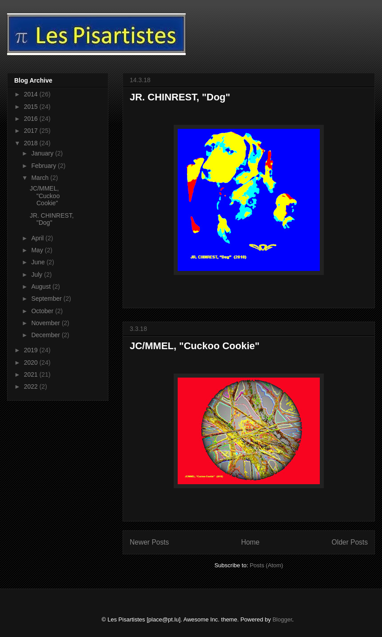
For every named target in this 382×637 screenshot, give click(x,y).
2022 (32, 386)
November (46, 322)
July (37, 274)
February (44, 165)
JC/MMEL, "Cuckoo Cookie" (194, 345)
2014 (32, 94)
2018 (32, 143)
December (46, 334)
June (38, 262)
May (37, 250)
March (40, 177)
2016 (32, 118)
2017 (32, 130)
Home (250, 542)
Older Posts (350, 542)
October (43, 311)
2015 (32, 106)
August (41, 286)
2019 (32, 350)
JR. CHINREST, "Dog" (180, 97)
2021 (32, 374)
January (43, 153)
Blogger (282, 619)
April (38, 238)
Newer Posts (149, 542)
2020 (32, 362)
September (47, 298)
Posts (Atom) (266, 565)
